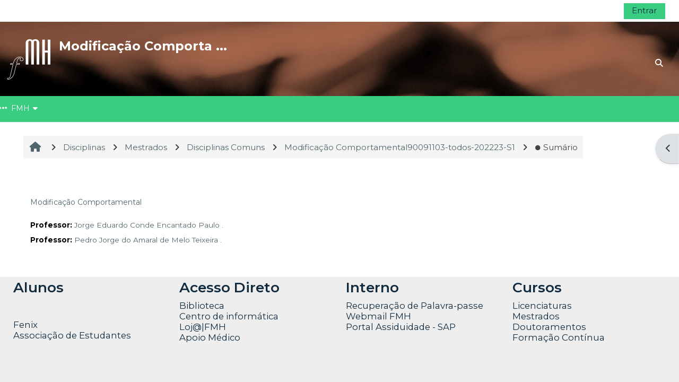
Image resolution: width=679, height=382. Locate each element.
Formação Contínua (558, 337)
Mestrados (536, 316)
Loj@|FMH (202, 327)
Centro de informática (228, 316)
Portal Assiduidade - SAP (401, 327)
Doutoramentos (549, 327)
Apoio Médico (209, 337)
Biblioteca (201, 305)
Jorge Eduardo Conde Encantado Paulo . (148, 225)
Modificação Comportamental (86, 202)
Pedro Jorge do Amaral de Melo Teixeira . (148, 240)
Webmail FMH (378, 316)
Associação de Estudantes (72, 335)
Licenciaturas (542, 305)
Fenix (26, 324)
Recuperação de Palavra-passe (414, 305)
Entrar (644, 10)
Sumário (556, 147)
